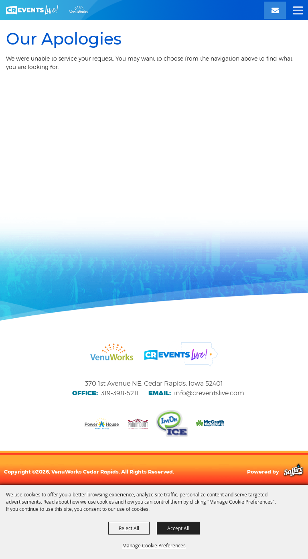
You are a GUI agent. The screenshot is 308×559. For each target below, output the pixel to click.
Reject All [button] (129, 528)
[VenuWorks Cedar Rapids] (47, 10)
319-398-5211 (120, 393)
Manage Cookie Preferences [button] (154, 545)
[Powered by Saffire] (293, 471)
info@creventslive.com (209, 393)
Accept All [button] (178, 528)
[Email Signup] (275, 10)
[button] (298, 10)
